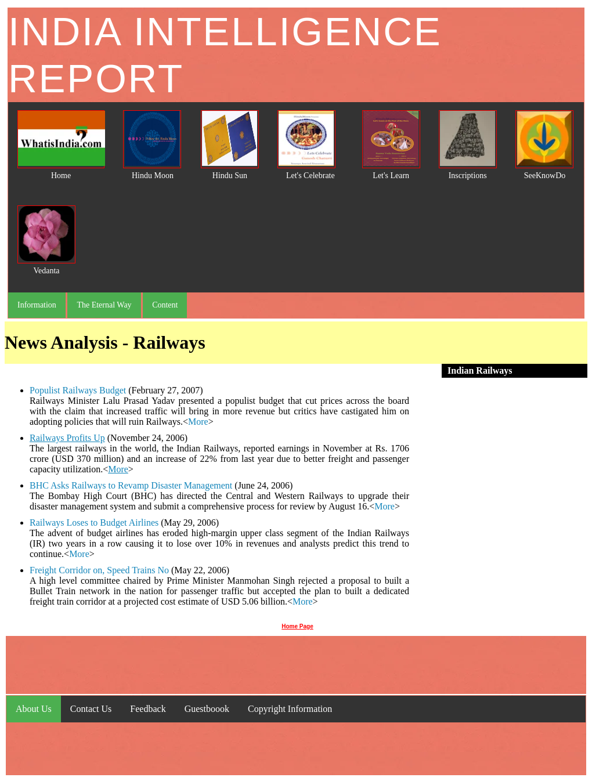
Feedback (147, 709)
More (198, 421)
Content (165, 305)
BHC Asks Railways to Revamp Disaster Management (131, 485)
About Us (34, 709)
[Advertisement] (498, 497)
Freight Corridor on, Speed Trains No (99, 570)
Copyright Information (290, 709)
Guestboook (207, 709)
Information (36, 305)
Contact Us (91, 709)
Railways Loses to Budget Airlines (95, 522)
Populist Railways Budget (78, 390)
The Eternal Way (104, 305)
